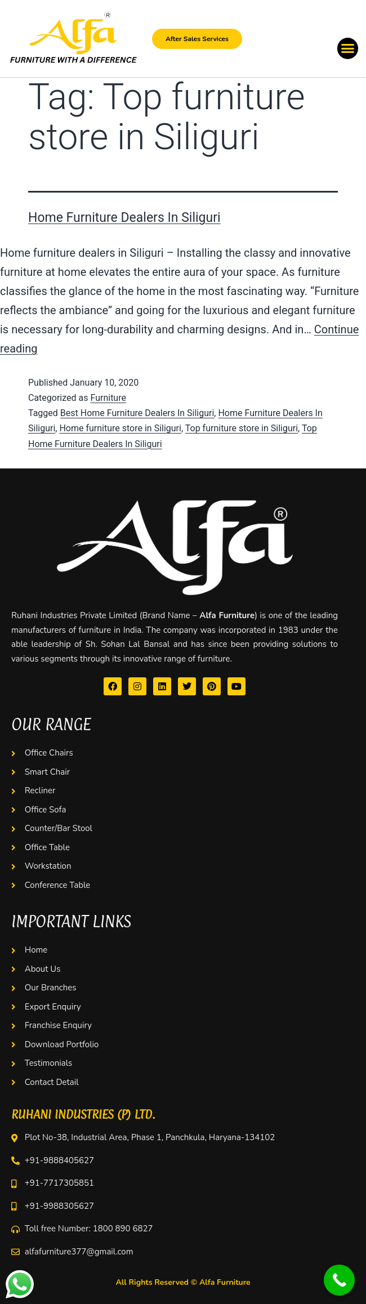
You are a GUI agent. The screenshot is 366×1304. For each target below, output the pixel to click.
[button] (348, 48)
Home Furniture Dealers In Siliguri (124, 217)
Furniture (108, 397)
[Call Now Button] (339, 1280)
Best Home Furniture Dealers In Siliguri (137, 413)
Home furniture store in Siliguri (120, 428)
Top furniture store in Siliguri (241, 428)
